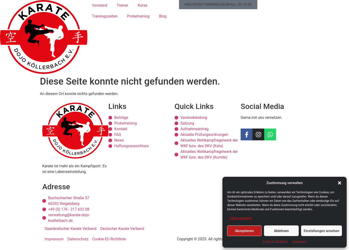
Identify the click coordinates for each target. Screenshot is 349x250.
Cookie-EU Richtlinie (275, 241)
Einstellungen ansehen (321, 231)
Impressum (299, 241)
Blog (162, 16)
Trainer (122, 5)
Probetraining (138, 16)
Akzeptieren (244, 231)
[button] (339, 183)
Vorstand (99, 5)
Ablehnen (281, 231)
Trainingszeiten (105, 16)
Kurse (142, 5)
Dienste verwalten (241, 218)
